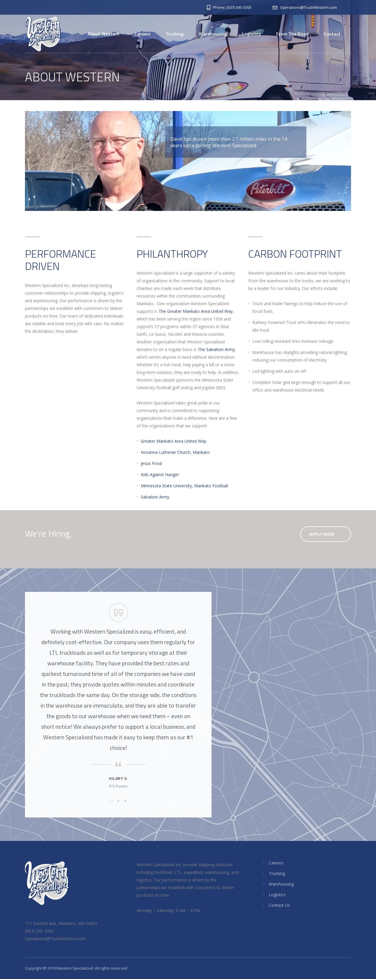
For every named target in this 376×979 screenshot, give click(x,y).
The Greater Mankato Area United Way (196, 311)
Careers (142, 33)
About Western (103, 33)
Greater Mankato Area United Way (173, 441)
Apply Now (322, 534)
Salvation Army (155, 497)
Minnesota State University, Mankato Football (184, 485)
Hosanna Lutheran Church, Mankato (175, 452)
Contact (332, 33)
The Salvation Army (216, 349)
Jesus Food (151, 463)
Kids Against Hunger (160, 474)
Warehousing (213, 33)
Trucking (175, 33)
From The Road (292, 33)
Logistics (251, 33)
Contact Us (279, 905)
